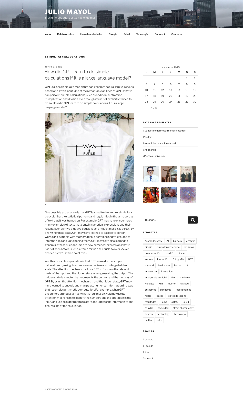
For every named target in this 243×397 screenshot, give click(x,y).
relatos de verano (176, 295)
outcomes (150, 289)
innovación (151, 271)
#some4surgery (153, 240)
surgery (149, 314)
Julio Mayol (68, 12)
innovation (167, 271)
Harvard (149, 265)
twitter (148, 320)
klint (173, 277)
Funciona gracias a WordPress (60, 389)
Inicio (48, 34)
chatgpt (190, 240)
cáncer (181, 253)
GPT (190, 259)
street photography (183, 307)
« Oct (154, 107)
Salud (127, 34)
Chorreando (149, 149)
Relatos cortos (65, 34)
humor (177, 265)
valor (159, 320)
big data (177, 240)
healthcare (164, 265)
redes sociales (183, 289)
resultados (150, 301)
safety (174, 301)
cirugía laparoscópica (168, 247)
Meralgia (149, 283)
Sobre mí (160, 34)
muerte (172, 283)
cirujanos (189, 247)
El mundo (148, 345)
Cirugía (113, 34)
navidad (184, 283)
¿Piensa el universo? (154, 156)
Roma (164, 301)
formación (162, 259)
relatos (159, 295)
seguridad (163, 307)
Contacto (176, 34)
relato (148, 295)
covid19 (169, 253)
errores (149, 259)
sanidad (149, 307)
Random (147, 137)
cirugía (148, 247)
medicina (185, 277)
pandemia (165, 289)
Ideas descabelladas (91, 34)
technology (163, 314)
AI (167, 240)
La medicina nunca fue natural (159, 143)
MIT (161, 283)
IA (187, 265)
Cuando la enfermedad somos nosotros (164, 130)
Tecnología (142, 34)
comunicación (152, 253)
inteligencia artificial (156, 277)
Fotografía (178, 259)
